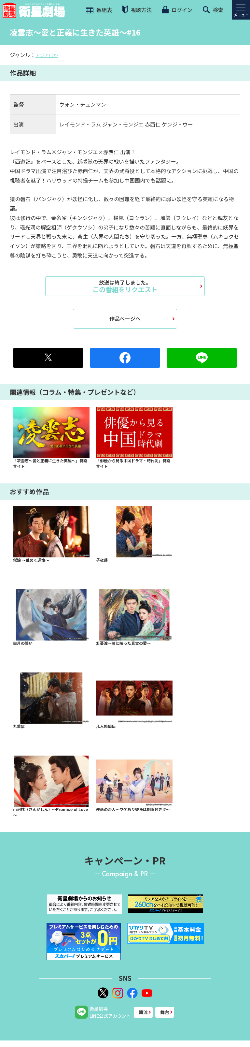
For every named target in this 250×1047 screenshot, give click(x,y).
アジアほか (46, 55)
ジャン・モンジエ (123, 124)
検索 (213, 10)
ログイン (177, 10)
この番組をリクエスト (125, 286)
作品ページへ (125, 318)
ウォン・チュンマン (82, 104)
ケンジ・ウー (177, 124)
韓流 (143, 1012)
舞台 (164, 1012)
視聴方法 (137, 10)
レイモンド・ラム (80, 124)
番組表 (98, 10)
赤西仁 (152, 124)
